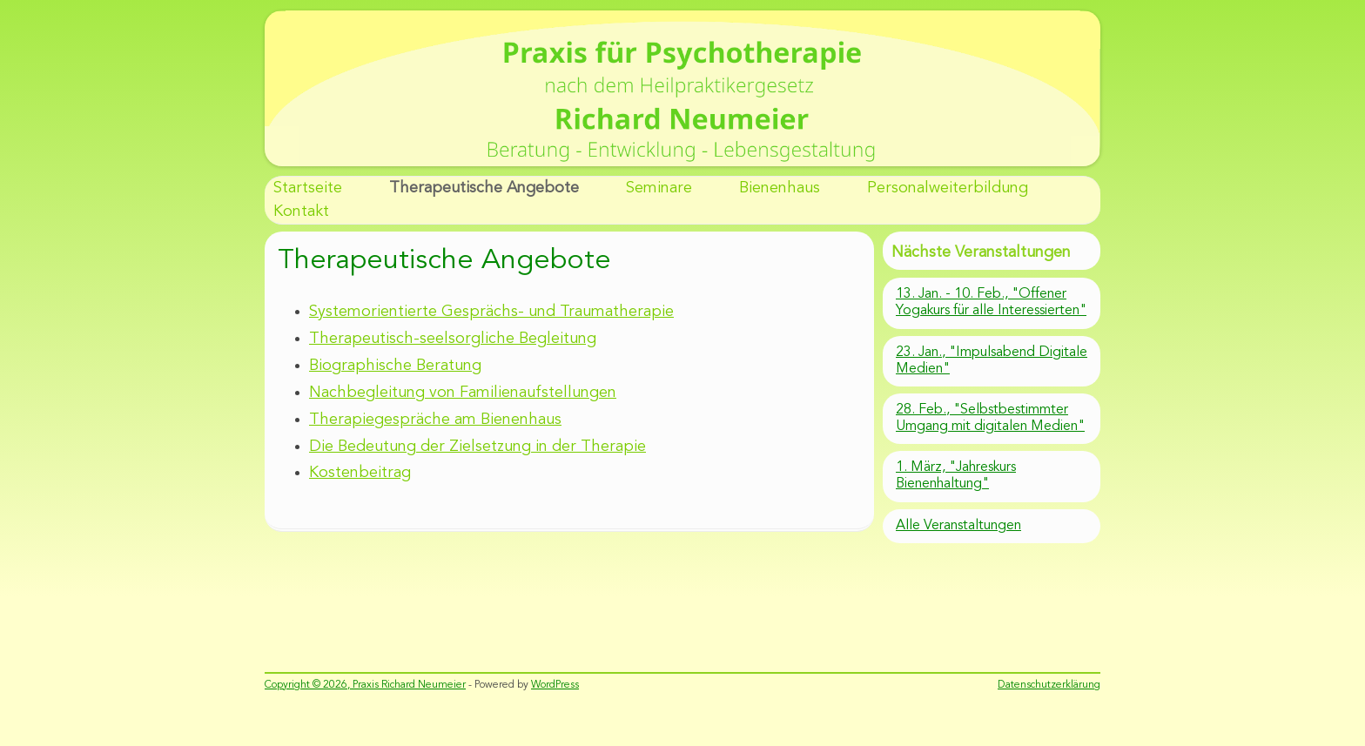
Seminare (659, 188)
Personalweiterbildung (947, 188)
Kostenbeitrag (360, 473)
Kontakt (301, 211)
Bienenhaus (779, 188)
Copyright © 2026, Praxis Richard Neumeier (365, 685)
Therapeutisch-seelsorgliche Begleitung (452, 338)
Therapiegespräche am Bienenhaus (435, 419)
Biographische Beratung (395, 365)
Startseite (307, 188)
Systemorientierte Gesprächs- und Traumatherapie (491, 311)
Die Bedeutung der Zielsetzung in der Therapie (477, 446)
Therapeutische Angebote (484, 188)
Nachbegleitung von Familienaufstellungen (462, 392)
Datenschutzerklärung (1049, 685)
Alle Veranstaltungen (958, 526)
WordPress (555, 685)
